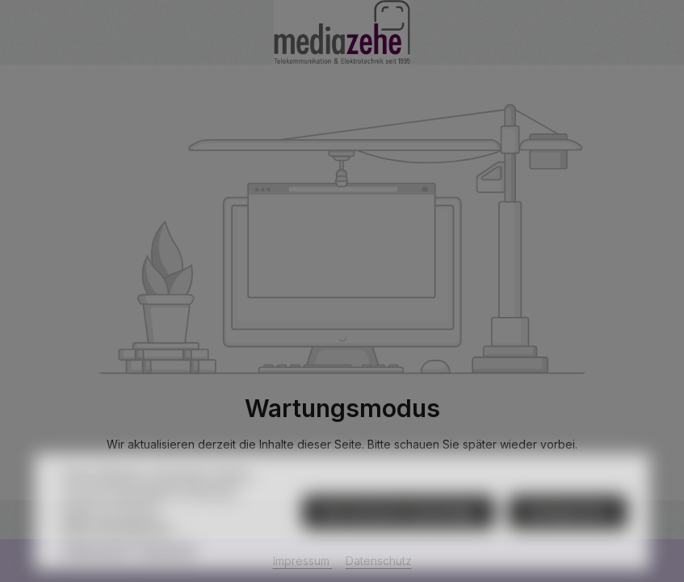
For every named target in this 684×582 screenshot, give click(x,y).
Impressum (168, 568)
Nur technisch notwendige (398, 531)
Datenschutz (96, 568)
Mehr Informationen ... (120, 544)
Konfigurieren (567, 531)
